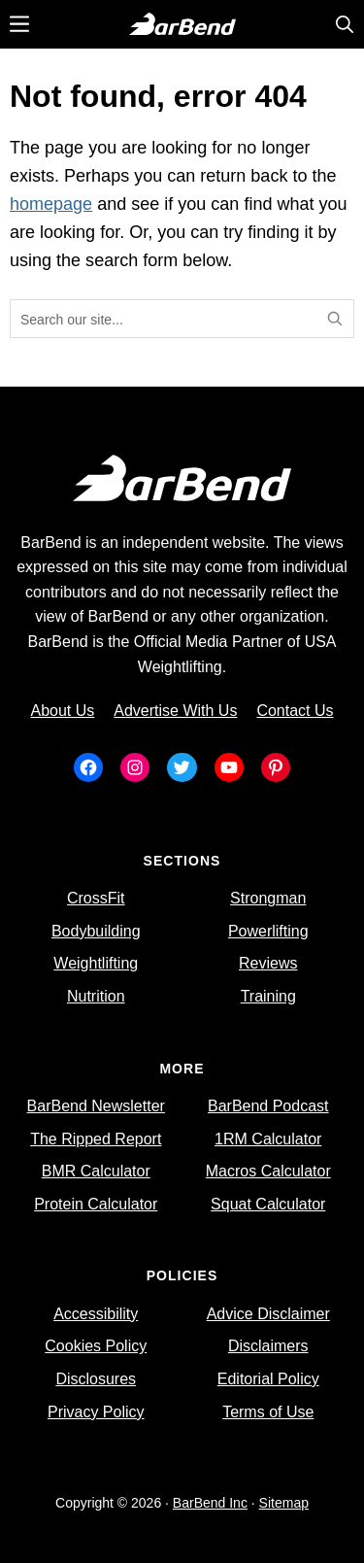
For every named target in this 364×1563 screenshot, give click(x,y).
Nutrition (96, 996)
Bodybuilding (96, 931)
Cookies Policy (96, 1346)
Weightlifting (95, 963)
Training (268, 996)
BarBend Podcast (268, 1106)
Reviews (268, 963)
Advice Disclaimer (268, 1314)
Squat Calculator (268, 1204)
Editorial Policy (268, 1379)
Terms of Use (268, 1412)
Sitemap (284, 1503)
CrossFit (96, 898)
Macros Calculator (268, 1171)
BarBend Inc (210, 1503)
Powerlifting (268, 931)
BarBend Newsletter (96, 1106)
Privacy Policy (96, 1412)
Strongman (268, 898)
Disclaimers (268, 1346)
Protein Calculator (95, 1204)
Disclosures (95, 1379)
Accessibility (95, 1314)
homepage (51, 204)
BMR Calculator (96, 1171)
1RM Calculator (268, 1139)
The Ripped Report (95, 1139)
